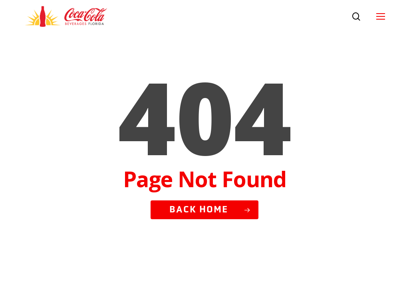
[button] (380, 16)
